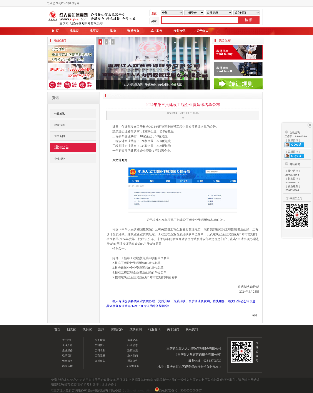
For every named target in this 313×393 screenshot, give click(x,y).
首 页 (55, 31)
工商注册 (100, 355)
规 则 (113, 31)
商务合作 (67, 366)
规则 (101, 329)
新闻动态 (132, 340)
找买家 (94, 31)
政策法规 (59, 124)
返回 (254, 315)
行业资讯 (179, 31)
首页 (57, 329)
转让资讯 (59, 113)
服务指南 (100, 340)
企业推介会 (132, 366)
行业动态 (132, 345)
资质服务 (100, 360)
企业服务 (67, 350)
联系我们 (192, 329)
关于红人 (202, 31)
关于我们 (173, 329)
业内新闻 (59, 136)
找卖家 (74, 31)
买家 (153, 21)
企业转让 (59, 158)
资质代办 (133, 31)
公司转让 (100, 345)
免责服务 (67, 360)
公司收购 (100, 350)
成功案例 (156, 31)
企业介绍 (67, 345)
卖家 (153, 13)
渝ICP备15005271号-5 (139, 390)
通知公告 (132, 360)
